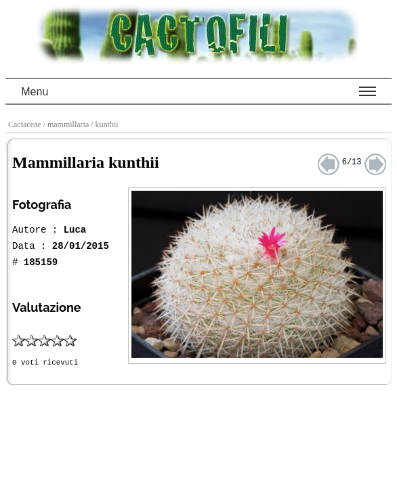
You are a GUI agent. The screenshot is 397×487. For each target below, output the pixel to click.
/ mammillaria (67, 124)
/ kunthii (105, 124)
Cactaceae (25, 124)
